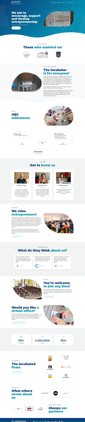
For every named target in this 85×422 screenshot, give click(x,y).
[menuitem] (67, 2)
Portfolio (58, 2)
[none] (67, 2)
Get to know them (17, 371)
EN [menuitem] (67, 2)
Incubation (53, 2)
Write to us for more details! (19, 322)
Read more (15, 28)
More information (17, 236)
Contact (63, 2)
